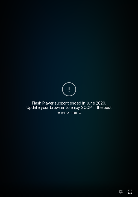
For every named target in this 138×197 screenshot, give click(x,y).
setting (121, 191)
